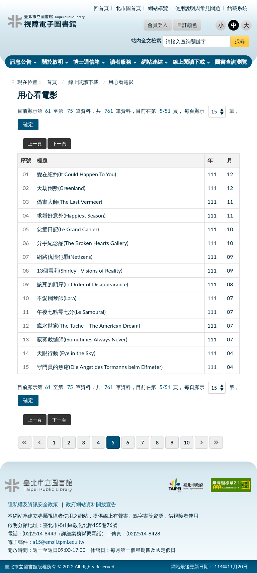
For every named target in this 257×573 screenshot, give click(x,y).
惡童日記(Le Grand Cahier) (68, 229)
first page (24, 442)
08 (230, 284)
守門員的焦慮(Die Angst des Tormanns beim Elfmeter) (100, 367)
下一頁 (59, 143)
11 (230, 201)
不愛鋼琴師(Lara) (56, 298)
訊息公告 (20, 61)
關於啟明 (52, 61)
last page (216, 442)
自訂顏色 (187, 25)
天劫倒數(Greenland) (61, 188)
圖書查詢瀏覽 (231, 61)
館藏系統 (237, 8)
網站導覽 (158, 8)
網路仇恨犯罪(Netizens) (64, 256)
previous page (39, 442)
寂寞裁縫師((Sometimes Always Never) (82, 339)
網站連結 (152, 61)
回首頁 (101, 8)
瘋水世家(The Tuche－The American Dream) (88, 325)
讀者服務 (120, 61)
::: (4, 5)
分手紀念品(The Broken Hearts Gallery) (82, 243)
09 (230, 256)
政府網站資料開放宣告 (91, 504)
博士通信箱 (86, 61)
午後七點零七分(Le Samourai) (71, 311)
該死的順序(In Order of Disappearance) (82, 284)
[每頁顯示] (217, 111)
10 (230, 229)
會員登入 (158, 25)
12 (230, 174)
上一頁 (35, 143)
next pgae (201, 442)
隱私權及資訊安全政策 (33, 504)
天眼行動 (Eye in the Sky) (66, 353)
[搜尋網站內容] (197, 41)
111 (212, 174)
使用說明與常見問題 (197, 8)
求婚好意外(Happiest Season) (71, 215)
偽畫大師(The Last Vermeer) (69, 201)
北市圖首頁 (128, 8)
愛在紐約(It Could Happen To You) (76, 174)
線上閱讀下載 (189, 61)
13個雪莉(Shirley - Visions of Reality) (79, 270)
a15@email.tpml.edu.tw (58, 542)
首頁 (52, 82)
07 (230, 298)
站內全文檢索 (146, 40)
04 (230, 353)
